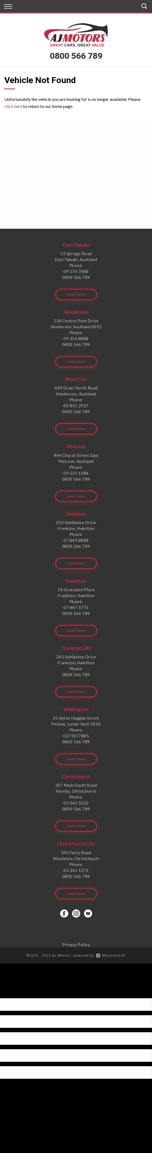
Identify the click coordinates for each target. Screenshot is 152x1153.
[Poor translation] (13, 993)
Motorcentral (110, 955)
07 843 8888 (76, 540)
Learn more (76, 294)
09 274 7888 (76, 271)
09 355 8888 (76, 338)
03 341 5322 (76, 802)
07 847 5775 (76, 607)
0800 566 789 (76, 56)
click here (13, 106)
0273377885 (76, 735)
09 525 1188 (76, 473)
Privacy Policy (76, 944)
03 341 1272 (76, 870)
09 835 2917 (76, 405)
